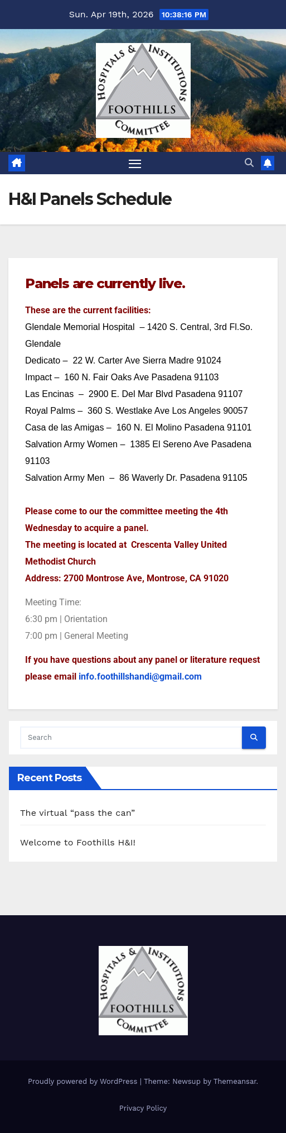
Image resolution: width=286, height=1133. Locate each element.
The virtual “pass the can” (77, 812)
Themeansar (235, 1081)
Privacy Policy (143, 1108)
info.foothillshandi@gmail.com (140, 676)
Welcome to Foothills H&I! (77, 842)
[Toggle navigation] (135, 163)
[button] (249, 162)
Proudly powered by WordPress (84, 1081)
